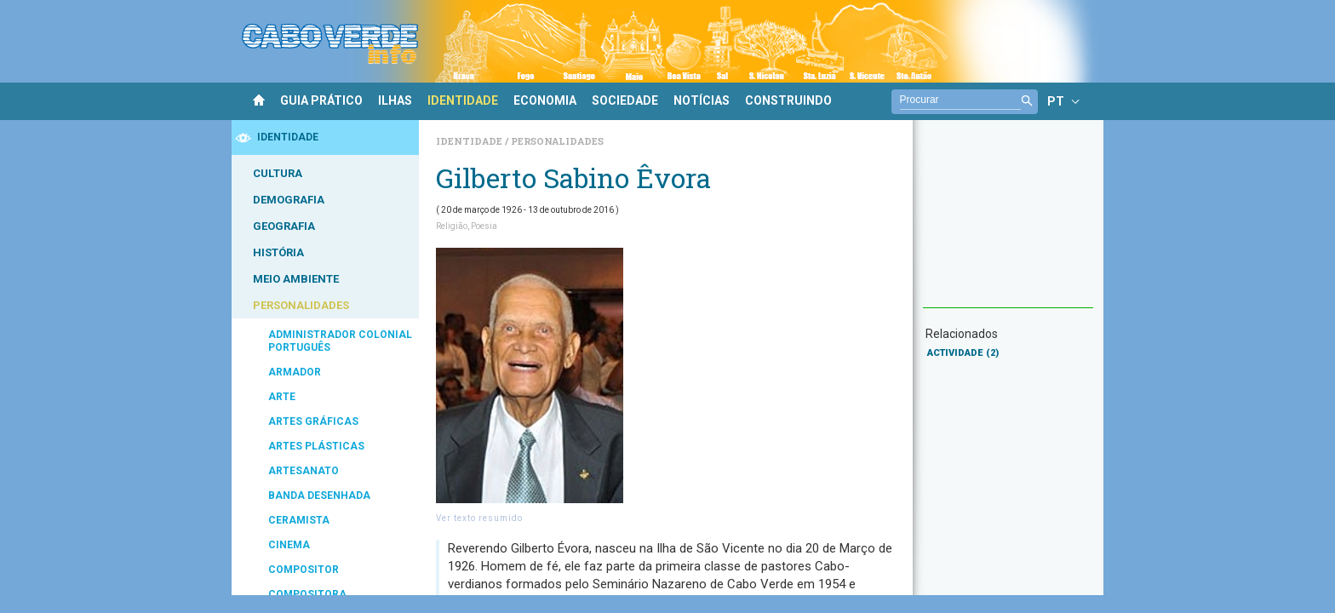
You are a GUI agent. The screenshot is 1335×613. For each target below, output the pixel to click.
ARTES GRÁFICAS (313, 421)
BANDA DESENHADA (319, 495)
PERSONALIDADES (301, 305)
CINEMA (289, 545)
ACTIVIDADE (963, 352)
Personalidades (557, 141)
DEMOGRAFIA (288, 199)
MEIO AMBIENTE (296, 278)
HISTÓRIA (278, 252)
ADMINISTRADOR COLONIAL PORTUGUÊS (340, 341)
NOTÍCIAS (701, 100)
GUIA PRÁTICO (321, 100)
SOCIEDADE (625, 100)
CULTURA (277, 173)
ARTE (281, 397)
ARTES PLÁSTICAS (316, 446)
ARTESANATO (303, 471)
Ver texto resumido (479, 518)
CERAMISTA (298, 520)
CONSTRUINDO (788, 100)
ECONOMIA (544, 100)
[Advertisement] (1008, 222)
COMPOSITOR (303, 570)
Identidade (470, 141)
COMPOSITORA (307, 594)
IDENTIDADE (462, 100)
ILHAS (395, 100)
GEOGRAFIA (284, 226)
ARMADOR (294, 372)
